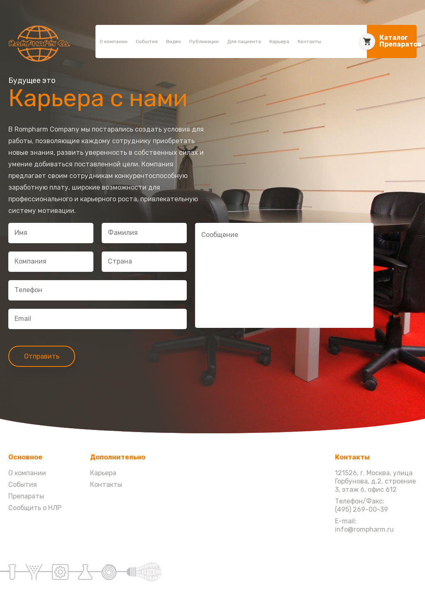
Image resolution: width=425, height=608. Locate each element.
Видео (173, 41)
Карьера (279, 41)
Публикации (204, 41)
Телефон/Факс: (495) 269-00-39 (361, 505)
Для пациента (244, 41)
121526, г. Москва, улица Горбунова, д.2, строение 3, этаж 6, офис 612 (375, 481)
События (147, 41)
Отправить (41, 356)
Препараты (26, 496)
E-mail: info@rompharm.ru (364, 525)
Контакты (309, 41)
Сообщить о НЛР (34, 508)
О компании (113, 41)
